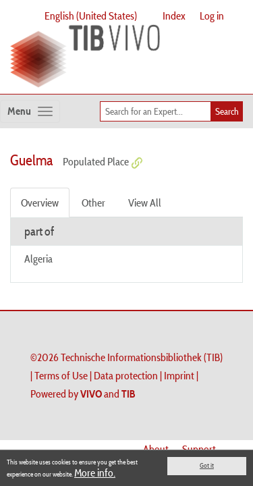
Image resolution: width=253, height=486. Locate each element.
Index (174, 15)
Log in (212, 15)
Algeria (38, 258)
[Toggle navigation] (30, 111)
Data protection (126, 375)
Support (199, 449)
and (108, 393)
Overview (40, 202)
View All (144, 202)
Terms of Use (61, 375)
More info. (94, 472)
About (156, 449)
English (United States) (91, 15)
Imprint (179, 375)
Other (93, 202)
